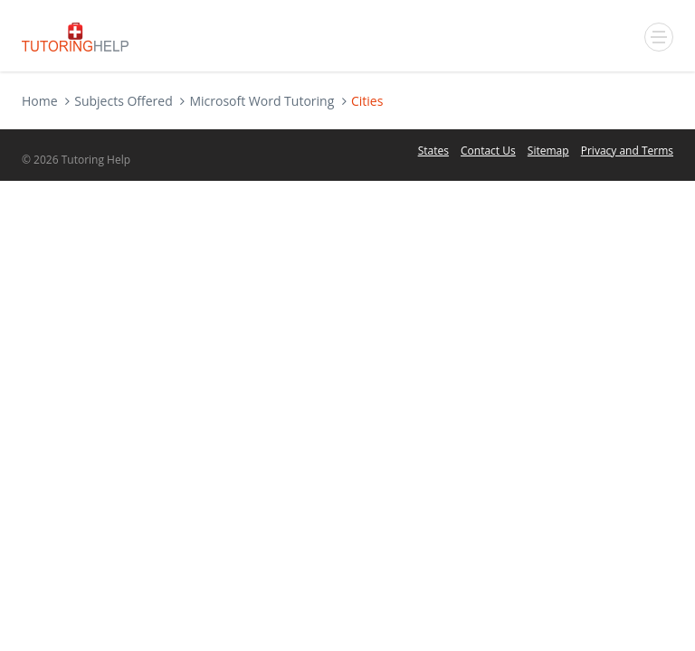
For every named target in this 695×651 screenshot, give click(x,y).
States (433, 150)
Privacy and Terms (627, 150)
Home (40, 100)
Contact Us (488, 150)
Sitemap (548, 150)
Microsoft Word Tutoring (261, 100)
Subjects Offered (123, 100)
